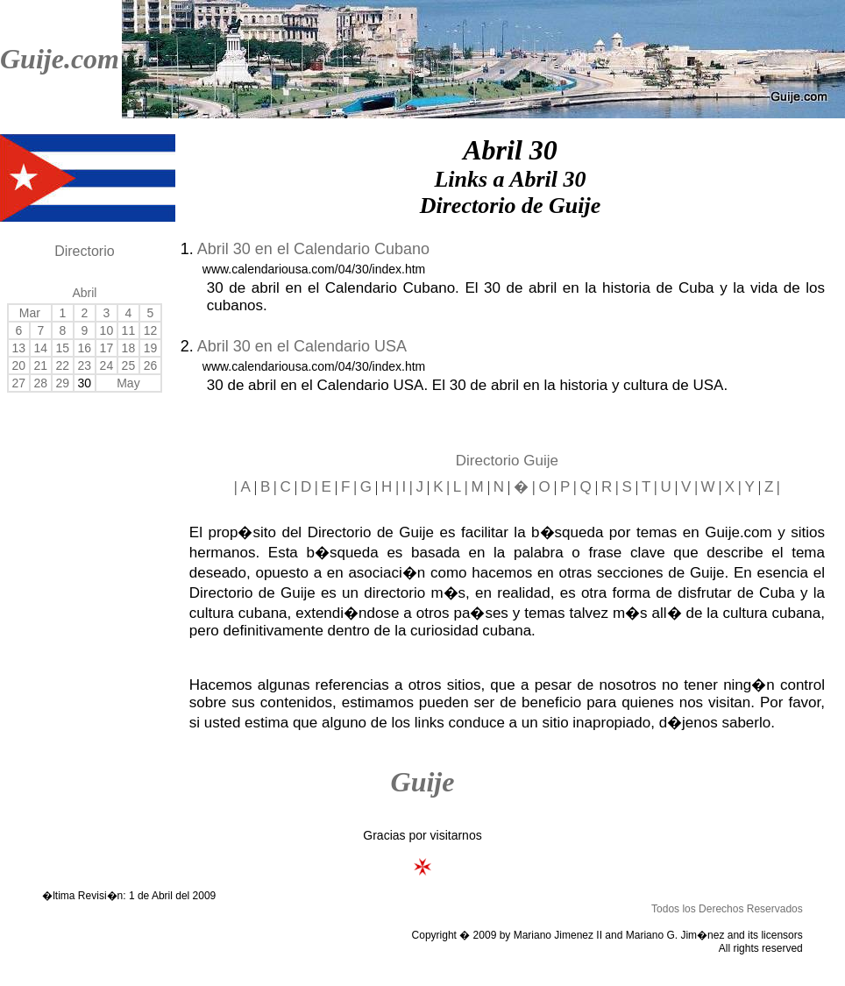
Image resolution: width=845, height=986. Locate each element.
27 (19, 383)
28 (41, 383)
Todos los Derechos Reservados (727, 909)
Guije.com (59, 58)
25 (129, 365)
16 (85, 348)
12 (151, 330)
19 (151, 348)
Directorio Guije (507, 460)
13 (19, 348)
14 (41, 348)
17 (107, 348)
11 (129, 330)
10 (107, 330)
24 (107, 365)
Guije (423, 782)
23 (85, 365)
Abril (84, 293)
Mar (29, 313)
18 (129, 348)
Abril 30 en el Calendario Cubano (313, 249)
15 (63, 348)
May (128, 383)
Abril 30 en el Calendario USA (302, 346)
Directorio (84, 251)
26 (151, 365)
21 (41, 365)
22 (63, 365)
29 (63, 383)
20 (19, 365)
